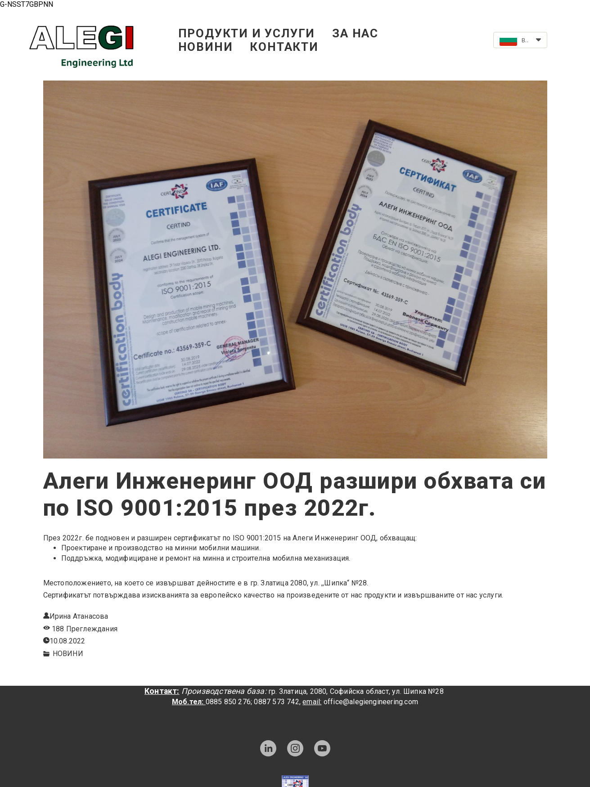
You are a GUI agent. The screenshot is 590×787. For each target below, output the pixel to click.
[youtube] (322, 748)
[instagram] (295, 748)
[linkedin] (268, 748)
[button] (520, 40)
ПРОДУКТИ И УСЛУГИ (246, 33)
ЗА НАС (355, 33)
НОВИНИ (205, 47)
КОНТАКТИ (284, 47)
